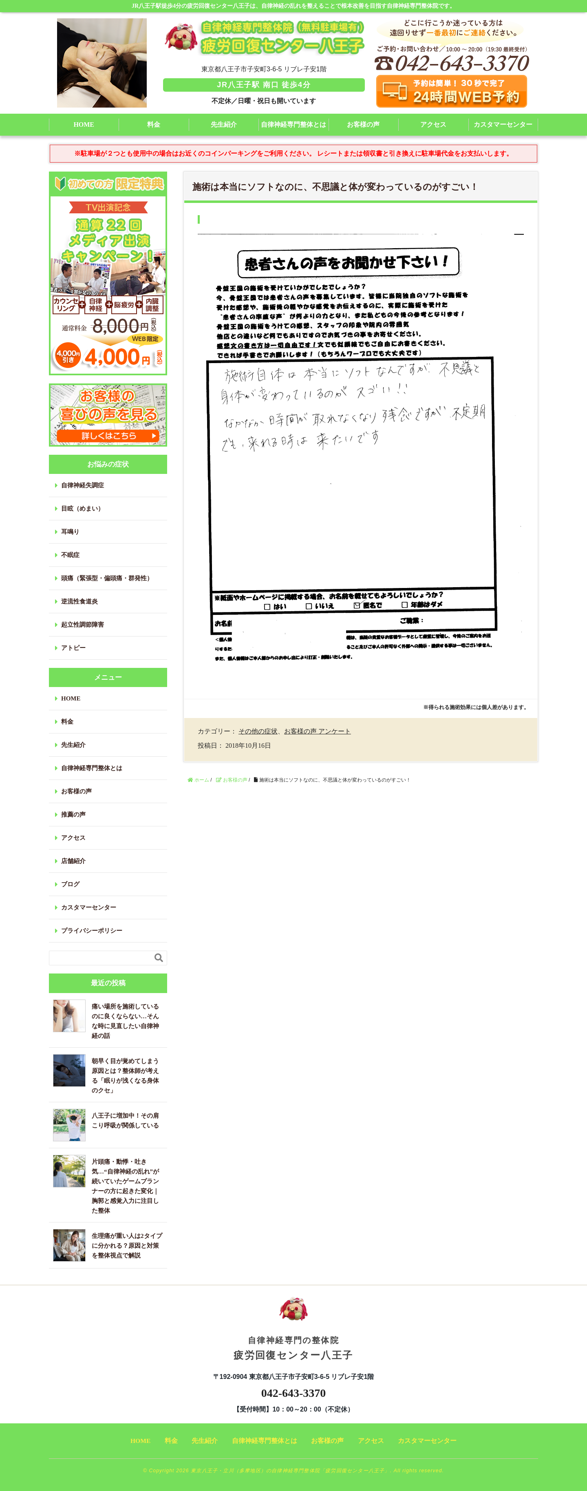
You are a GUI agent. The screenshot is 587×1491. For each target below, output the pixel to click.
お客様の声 (363, 124)
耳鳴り (70, 532)
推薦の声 (73, 814)
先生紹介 (224, 124)
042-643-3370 (293, 1393)
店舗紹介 (73, 861)
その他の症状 (258, 731)
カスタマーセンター (503, 124)
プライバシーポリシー (91, 930)
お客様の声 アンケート (317, 731)
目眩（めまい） (82, 508)
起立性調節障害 (82, 624)
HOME (83, 124)
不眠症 (70, 555)
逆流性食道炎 (79, 601)
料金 (153, 124)
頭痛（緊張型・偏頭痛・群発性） (107, 578)
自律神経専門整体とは (293, 124)
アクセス (433, 124)
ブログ (70, 884)
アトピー (73, 648)
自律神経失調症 (82, 485)
